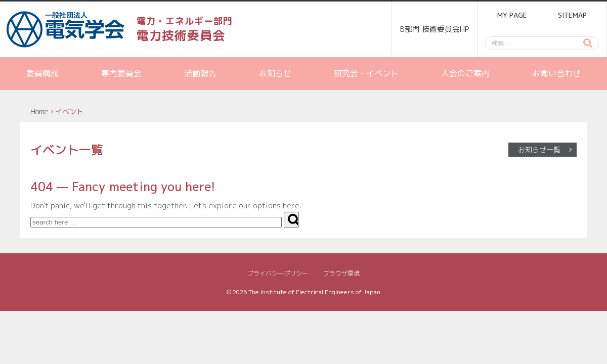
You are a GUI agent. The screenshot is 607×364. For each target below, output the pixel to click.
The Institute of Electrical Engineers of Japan (314, 292)
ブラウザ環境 (341, 273)
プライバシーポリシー (277, 273)
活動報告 (200, 73)
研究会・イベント (366, 73)
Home (39, 111)
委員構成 (42, 73)
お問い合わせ (556, 73)
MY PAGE (512, 15)
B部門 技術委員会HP (434, 29)
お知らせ (275, 73)
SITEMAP (572, 15)
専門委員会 (121, 73)
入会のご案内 (465, 73)
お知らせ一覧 (539, 149)
